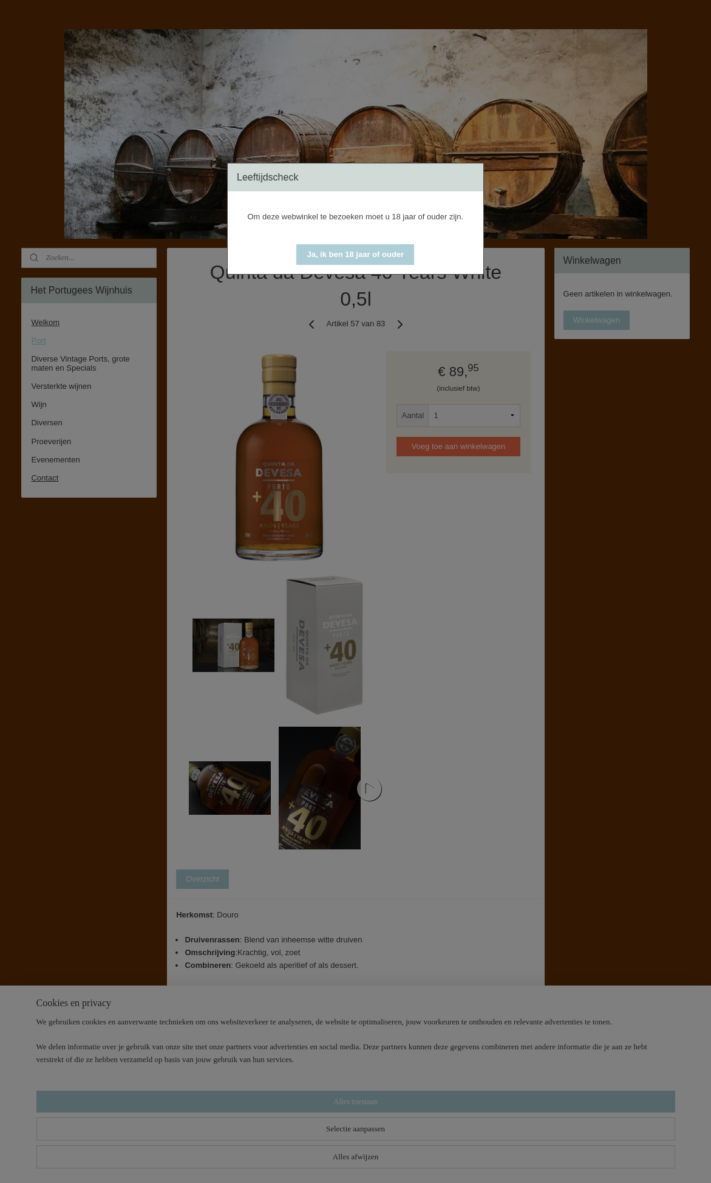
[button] (355, 254)
